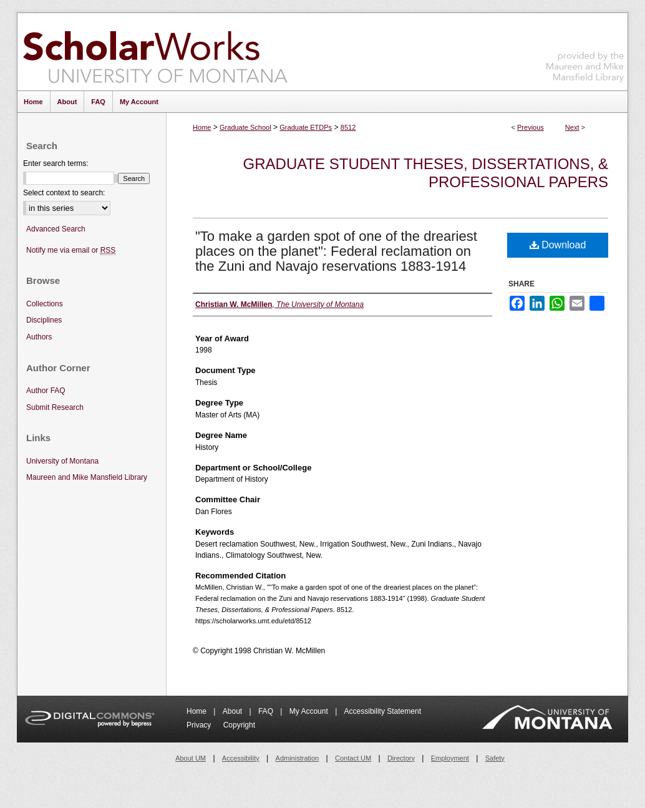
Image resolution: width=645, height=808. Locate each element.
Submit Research (55, 407)
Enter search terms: (56, 163)
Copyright (239, 725)
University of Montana (62, 461)
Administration (297, 758)
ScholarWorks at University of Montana (155, 51)
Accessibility (240, 758)
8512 (348, 127)
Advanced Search (55, 229)
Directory (401, 758)
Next (572, 127)
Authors (39, 337)
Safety (495, 758)
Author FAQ (45, 390)
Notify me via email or (70, 250)
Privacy (200, 725)
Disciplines (44, 320)
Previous (530, 127)
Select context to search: (64, 192)
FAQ (266, 711)
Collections (44, 303)
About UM (190, 758)
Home (202, 127)
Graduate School (245, 127)
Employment (450, 758)
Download (558, 245)
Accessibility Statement (382, 711)
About (234, 711)
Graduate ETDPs (305, 127)
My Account (309, 711)
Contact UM (353, 758)
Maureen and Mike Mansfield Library (585, 49)
